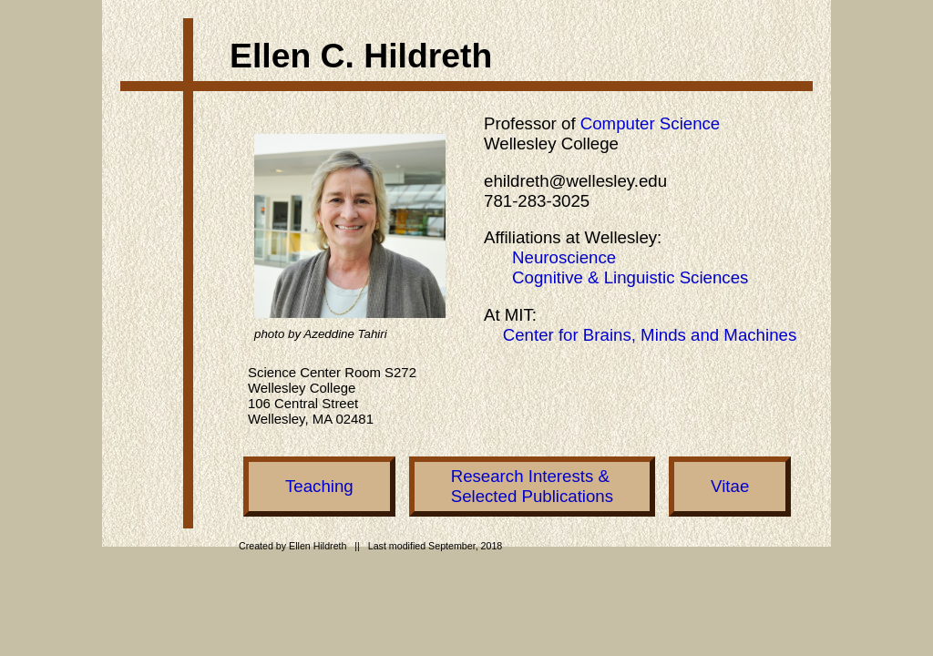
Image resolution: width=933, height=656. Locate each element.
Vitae (730, 486)
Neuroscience (564, 257)
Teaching (319, 486)
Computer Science (650, 123)
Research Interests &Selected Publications (532, 486)
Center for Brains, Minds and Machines (650, 334)
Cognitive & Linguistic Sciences (630, 277)
